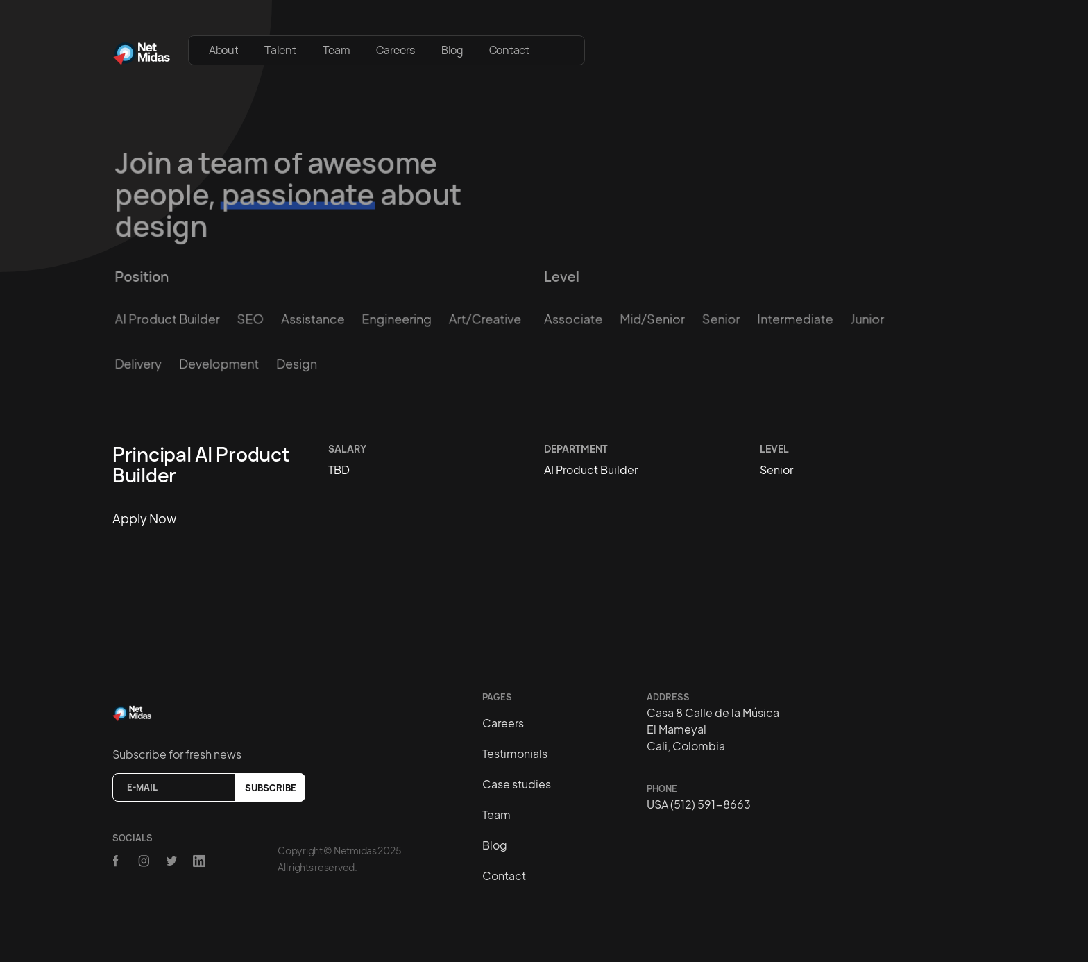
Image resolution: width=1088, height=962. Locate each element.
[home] (142, 50)
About (223, 50)
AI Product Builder (167, 319)
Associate (573, 319)
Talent (280, 50)
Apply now (144, 518)
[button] (563, 43)
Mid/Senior (652, 319)
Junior (867, 319)
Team (336, 50)
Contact (509, 50)
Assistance (312, 319)
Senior (721, 319)
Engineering (397, 319)
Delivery (138, 363)
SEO (250, 319)
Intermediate (795, 319)
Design (296, 363)
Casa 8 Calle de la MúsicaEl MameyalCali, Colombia (713, 729)
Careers (395, 50)
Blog (452, 50)
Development (219, 363)
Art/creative (485, 319)
